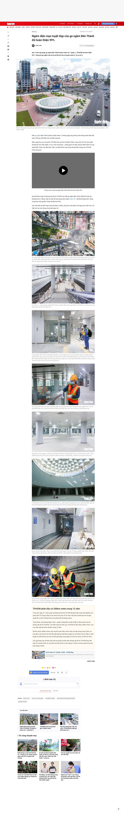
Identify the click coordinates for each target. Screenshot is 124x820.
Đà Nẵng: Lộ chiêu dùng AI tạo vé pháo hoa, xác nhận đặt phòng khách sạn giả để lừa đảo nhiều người (48, 777)
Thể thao (84, 27)
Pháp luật (38, 27)
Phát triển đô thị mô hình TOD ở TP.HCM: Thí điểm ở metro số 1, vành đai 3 (28, 728)
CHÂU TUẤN (38, 45)
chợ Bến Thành (50, 698)
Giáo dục (90, 27)
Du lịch (60, 27)
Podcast (62, 23)
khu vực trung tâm (37, 698)
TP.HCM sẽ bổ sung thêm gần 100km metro (48, 727)
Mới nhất (11, 27)
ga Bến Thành (22, 702)
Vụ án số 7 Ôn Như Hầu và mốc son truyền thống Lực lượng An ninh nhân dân (27, 776)
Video (23, 27)
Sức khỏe (101, 27)
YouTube (70, 23)
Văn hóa (74, 27)
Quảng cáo (88, 23)
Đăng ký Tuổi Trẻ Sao (108, 23)
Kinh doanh (45, 27)
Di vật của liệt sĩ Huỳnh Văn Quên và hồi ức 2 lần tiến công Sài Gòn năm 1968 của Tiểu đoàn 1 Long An (48, 755)
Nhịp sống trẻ (67, 27)
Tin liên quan (24, 710)
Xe (56, 27)
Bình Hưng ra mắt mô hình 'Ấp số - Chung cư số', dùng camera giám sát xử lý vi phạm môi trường (27, 755)
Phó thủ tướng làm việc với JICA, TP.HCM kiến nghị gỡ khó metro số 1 (68, 728)
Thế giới (33, 27)
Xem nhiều (18, 27)
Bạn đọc (112, 27)
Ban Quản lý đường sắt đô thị (66, 698)
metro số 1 (72, 199)
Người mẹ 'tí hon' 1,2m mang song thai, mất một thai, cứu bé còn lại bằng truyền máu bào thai (70, 777)
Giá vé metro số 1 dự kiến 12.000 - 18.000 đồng (59, 652)
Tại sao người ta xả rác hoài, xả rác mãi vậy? (70, 754)
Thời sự (28, 27)
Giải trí (79, 27)
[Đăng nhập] (99, 24)
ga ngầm (37, 136)
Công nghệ (52, 27)
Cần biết (79, 23)
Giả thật (107, 27)
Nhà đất (96, 27)
